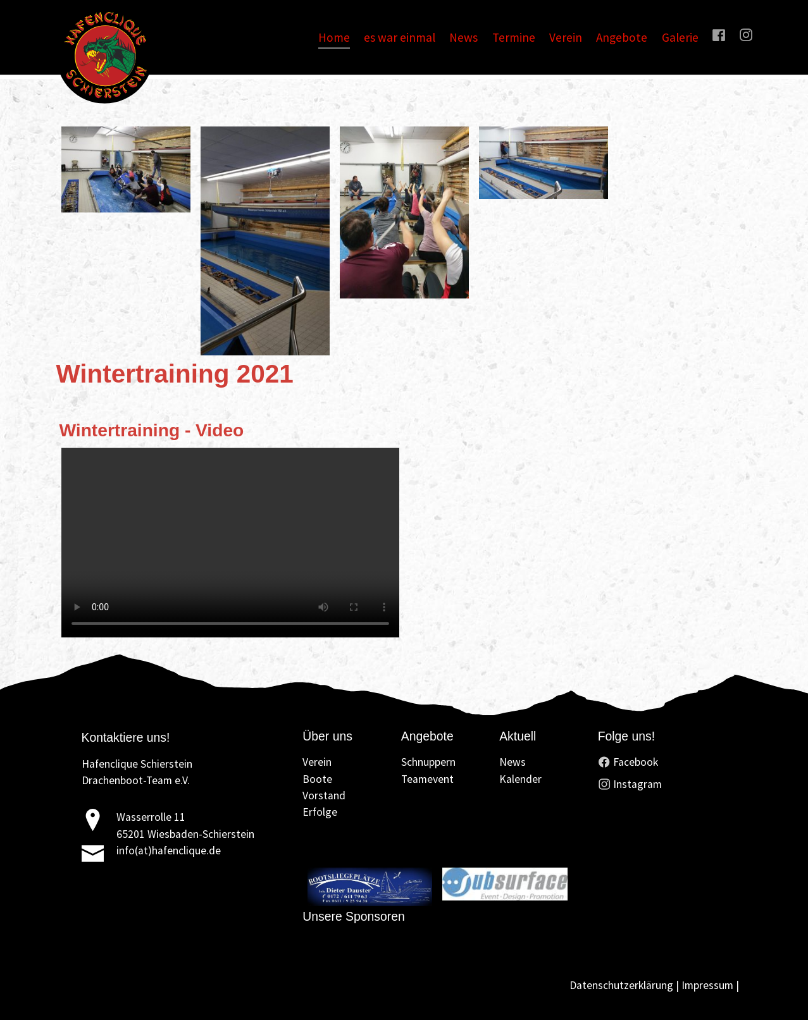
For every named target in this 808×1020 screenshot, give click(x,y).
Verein (317, 762)
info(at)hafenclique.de (168, 850)
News (512, 762)
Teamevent (427, 779)
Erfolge (319, 812)
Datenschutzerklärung (621, 985)
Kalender (520, 779)
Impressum (707, 985)
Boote (317, 779)
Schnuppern (428, 762)
